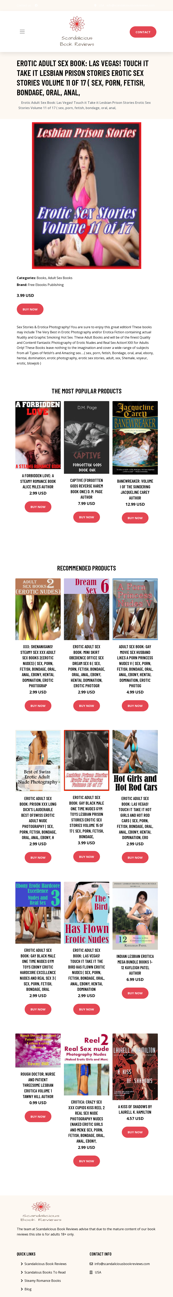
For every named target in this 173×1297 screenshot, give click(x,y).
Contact (143, 32)
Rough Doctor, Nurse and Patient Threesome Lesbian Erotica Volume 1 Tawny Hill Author (38, 1085)
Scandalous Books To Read (45, 1272)
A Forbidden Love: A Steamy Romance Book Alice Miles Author (38, 481)
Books (41, 278)
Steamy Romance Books (42, 1280)
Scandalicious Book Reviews (45, 1264)
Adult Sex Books (60, 278)
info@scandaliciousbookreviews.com (131, 5)
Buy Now (30, 309)
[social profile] (36, 5)
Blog (28, 1289)
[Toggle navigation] (22, 31)
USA (101, 5)
